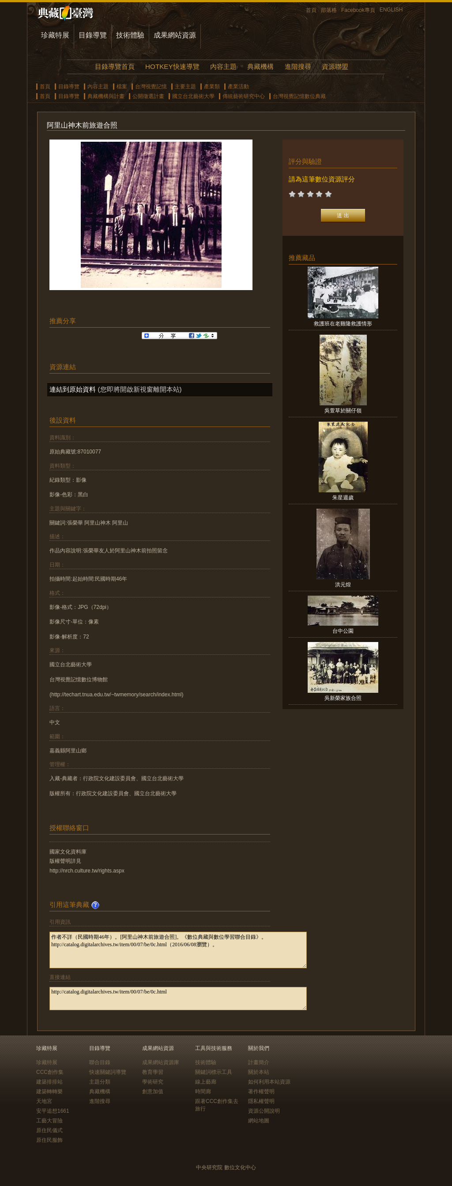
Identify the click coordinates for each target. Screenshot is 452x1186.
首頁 (311, 10)
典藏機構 (260, 66)
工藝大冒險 (49, 1121)
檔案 (122, 86)
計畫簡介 (258, 1062)
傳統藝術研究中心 (243, 96)
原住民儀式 (49, 1130)
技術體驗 (130, 35)
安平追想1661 (52, 1111)
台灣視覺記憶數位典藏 (299, 96)
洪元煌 (343, 585)
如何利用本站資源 (269, 1082)
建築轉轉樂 (49, 1091)
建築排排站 (49, 1082)
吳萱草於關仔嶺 (343, 411)
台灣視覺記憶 (151, 86)
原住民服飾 (49, 1140)
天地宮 (44, 1101)
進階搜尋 (298, 66)
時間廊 (203, 1091)
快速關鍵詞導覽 (107, 1072)
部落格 (329, 10)
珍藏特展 (55, 35)
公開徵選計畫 (148, 96)
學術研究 (152, 1082)
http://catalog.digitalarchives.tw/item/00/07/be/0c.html (178, 998)
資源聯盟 (335, 66)
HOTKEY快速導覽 (172, 66)
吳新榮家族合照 (343, 698)
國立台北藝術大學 (193, 96)
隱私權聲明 (261, 1101)
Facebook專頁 (358, 10)
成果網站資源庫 (160, 1062)
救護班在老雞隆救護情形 (343, 324)
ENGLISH (391, 10)
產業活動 (238, 86)
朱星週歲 (343, 498)
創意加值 (152, 1091)
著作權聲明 (261, 1091)
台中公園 (343, 631)
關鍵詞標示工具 (213, 1072)
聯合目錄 (99, 1062)
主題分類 (99, 1082)
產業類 (212, 86)
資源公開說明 (264, 1111)
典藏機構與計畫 (105, 96)
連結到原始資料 (72, 389)
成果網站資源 (175, 35)
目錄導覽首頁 (115, 66)
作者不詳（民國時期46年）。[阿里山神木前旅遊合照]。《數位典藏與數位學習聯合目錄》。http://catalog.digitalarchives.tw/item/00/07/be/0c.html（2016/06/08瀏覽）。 (178, 950)
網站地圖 (258, 1121)
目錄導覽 (93, 35)
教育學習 (152, 1072)
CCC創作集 (50, 1072)
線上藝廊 (205, 1082)
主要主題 (185, 86)
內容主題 (223, 66)
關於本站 (258, 1072)
